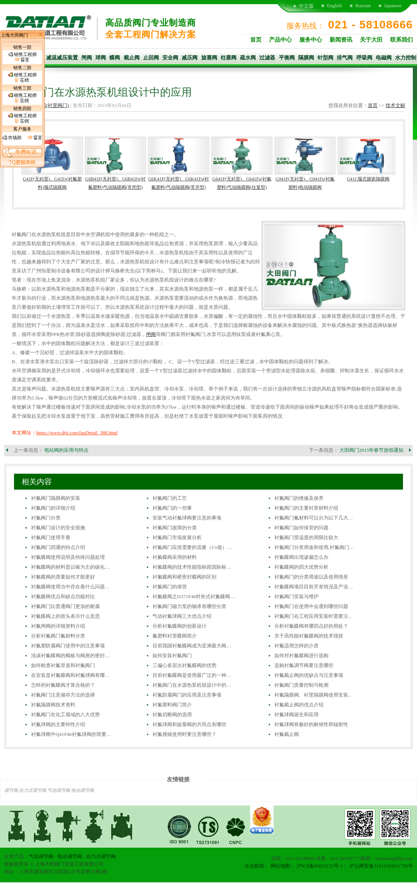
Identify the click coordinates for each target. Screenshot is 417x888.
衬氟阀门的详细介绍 (53, 508)
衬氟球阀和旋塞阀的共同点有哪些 (189, 724)
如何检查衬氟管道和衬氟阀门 (63, 665)
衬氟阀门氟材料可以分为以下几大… (313, 518)
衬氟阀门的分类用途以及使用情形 (311, 577)
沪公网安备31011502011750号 (381, 866)
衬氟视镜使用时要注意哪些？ (184, 734)
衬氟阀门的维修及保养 (299, 498)
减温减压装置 (62, 58)
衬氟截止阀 (286, 734)
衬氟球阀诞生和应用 (296, 714)
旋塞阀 (209, 58)
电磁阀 (384, 58)
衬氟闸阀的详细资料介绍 (58, 626)
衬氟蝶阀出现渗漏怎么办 (301, 557)
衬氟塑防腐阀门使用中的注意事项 (68, 646)
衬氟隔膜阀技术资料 (53, 705)
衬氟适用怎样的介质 (296, 646)
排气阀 (345, 58)
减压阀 (190, 58)
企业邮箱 (254, 866)
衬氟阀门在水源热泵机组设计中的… (191, 685)
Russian (363, 5)
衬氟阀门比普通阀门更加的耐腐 (65, 606)
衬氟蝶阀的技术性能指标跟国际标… (191, 567)
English (334, 5)
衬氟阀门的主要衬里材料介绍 (306, 508)
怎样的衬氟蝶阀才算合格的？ (63, 685)
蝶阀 (114, 58)
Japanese (392, 5)
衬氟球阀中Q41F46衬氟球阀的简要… (71, 734)
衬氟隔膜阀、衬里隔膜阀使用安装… (313, 695)
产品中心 (280, 40)
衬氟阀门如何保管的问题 (301, 527)
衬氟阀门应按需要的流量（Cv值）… (192, 547)
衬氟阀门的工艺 (169, 498)
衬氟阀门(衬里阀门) (47, 105)
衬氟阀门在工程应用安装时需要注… (313, 616)
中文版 (306, 6)
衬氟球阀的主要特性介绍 (58, 724)
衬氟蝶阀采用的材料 (174, 557)
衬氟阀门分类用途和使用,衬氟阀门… (314, 547)
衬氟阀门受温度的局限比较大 (306, 537)
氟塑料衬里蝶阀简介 (174, 636)
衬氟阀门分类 (46, 518)
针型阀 (325, 58)
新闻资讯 (341, 40)
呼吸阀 (364, 58)
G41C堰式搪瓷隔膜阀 (368, 179)
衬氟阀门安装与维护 (296, 596)
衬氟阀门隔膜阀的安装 (55, 498)
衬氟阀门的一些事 (172, 508)
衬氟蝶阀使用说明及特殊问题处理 (68, 557)
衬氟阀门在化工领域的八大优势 (65, 714)
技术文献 (395, 105)
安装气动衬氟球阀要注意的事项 (186, 518)
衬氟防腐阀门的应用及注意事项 (186, 695)
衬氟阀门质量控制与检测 (301, 685)
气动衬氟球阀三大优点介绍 (182, 616)
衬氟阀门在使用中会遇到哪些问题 (311, 606)
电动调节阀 (82, 790)
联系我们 (401, 40)
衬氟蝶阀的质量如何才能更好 (63, 577)
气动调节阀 (58, 790)
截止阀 (132, 58)
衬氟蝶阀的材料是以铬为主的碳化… (70, 567)
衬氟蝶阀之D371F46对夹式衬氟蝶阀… (193, 596)
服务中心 (310, 40)
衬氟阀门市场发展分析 (177, 537)
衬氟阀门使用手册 (50, 537)
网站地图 (280, 866)
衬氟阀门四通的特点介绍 (58, 547)
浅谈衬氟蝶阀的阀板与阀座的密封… (70, 655)
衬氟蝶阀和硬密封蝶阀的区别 (184, 577)
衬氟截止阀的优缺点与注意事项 (308, 675)
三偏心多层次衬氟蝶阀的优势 (184, 665)
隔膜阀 (306, 58)
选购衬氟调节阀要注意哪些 (303, 665)
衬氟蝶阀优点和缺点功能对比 (63, 596)
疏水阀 (248, 58)
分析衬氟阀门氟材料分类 (58, 636)
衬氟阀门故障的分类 (174, 527)
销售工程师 (22, 57)
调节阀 (11, 790)
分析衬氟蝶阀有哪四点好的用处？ (311, 626)
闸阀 (86, 58)
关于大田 (371, 40)
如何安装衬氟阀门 (172, 655)
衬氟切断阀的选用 (172, 714)
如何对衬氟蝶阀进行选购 (301, 655)
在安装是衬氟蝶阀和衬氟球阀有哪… (70, 675)
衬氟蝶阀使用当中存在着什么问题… (70, 586)
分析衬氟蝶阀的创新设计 (179, 626)
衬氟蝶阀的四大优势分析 (301, 567)
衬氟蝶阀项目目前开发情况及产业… (313, 586)
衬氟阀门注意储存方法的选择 (63, 695)
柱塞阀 (229, 58)
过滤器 (267, 58)
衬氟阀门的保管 (169, 586)
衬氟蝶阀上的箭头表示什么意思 (65, 616)
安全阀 (170, 58)
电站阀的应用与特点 (66, 450)
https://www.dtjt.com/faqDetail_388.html (77, 432)
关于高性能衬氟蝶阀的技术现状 (308, 636)
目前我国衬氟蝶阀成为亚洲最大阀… (191, 646)
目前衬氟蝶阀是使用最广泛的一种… (191, 675)
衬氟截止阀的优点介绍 (299, 705)
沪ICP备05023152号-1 (320, 866)
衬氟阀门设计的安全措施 (58, 527)
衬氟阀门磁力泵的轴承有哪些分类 (189, 606)
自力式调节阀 (32, 790)
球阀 (100, 58)
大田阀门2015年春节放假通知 (371, 450)
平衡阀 (287, 58)
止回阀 (151, 58)
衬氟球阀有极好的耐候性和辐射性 (311, 724)
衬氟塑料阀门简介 (172, 705)
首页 (255, 40)
